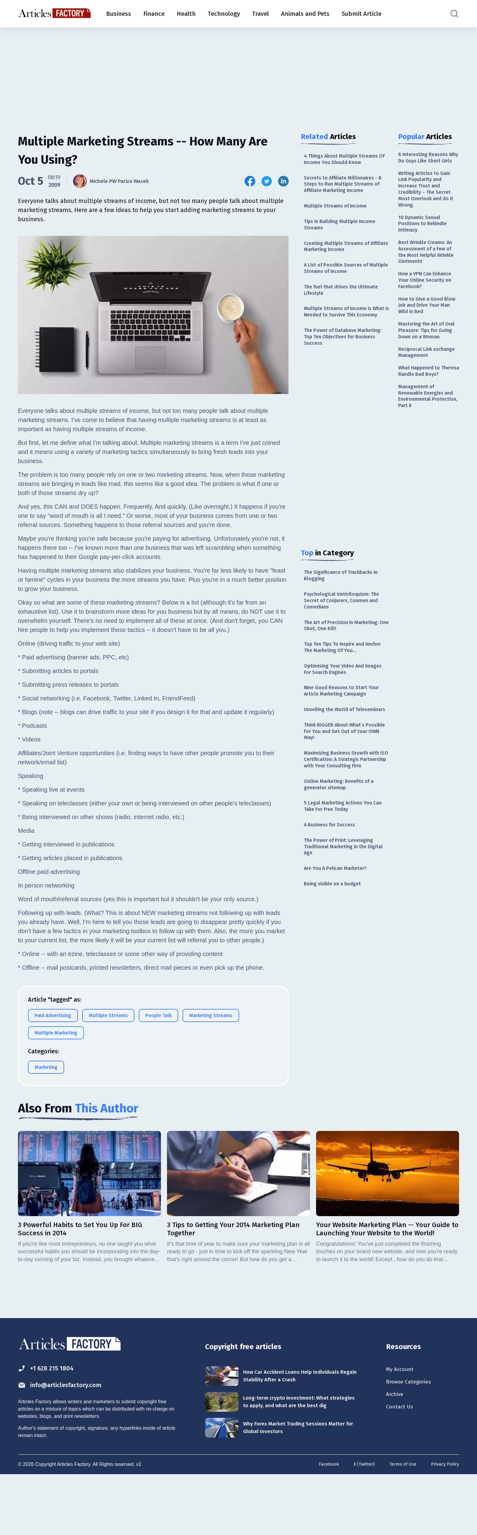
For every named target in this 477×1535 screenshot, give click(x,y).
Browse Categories (411, 1438)
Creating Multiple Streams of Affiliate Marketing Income (339, 253)
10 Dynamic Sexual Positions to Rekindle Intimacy (424, 238)
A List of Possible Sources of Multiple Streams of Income (339, 277)
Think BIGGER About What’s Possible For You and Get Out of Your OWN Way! (343, 772)
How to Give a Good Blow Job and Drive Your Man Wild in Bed (428, 327)
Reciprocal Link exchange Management (427, 386)
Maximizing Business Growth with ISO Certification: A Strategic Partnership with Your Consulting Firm (345, 807)
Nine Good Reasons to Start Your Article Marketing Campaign (345, 722)
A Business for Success (333, 880)
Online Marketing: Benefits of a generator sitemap (342, 837)
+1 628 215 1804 (49, 1423)
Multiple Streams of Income (338, 210)
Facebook (321, 1525)
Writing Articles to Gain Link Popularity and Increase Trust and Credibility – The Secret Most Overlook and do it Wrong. (427, 200)
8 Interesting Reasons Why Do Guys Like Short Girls (427, 162)
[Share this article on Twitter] (266, 181)
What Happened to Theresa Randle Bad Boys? (423, 409)
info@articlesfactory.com (66, 1441)
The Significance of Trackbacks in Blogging (345, 598)
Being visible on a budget (335, 943)
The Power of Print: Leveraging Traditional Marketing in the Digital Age (342, 903)
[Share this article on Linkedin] (283, 181)
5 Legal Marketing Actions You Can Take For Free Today (341, 860)
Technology (224, 13)
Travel (260, 13)
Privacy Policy (443, 1525)
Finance (154, 13)
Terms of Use (399, 1525)
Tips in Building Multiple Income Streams (344, 230)
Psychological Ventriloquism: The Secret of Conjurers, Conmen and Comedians (345, 625)
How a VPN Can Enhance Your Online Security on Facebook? (428, 300)
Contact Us (401, 1464)
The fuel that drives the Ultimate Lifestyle (345, 300)
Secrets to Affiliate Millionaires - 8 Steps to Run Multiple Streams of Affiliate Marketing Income (344, 186)
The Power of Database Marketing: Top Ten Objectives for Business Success (346, 357)
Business (118, 13)
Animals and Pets (305, 13)
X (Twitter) (358, 1525)
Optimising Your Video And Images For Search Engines (337, 699)
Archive (396, 1451)
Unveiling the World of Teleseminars (332, 745)
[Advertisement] (238, 74)
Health (186, 13)
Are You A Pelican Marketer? (338, 927)
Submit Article (361, 13)
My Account (401, 1424)
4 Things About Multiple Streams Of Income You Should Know (344, 160)
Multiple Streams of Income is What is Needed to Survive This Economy (343, 326)
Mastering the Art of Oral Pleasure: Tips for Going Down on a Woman (426, 359)
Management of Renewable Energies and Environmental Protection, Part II (428, 441)
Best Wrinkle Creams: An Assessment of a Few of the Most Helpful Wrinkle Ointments (428, 269)
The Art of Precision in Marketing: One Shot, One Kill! (345, 652)
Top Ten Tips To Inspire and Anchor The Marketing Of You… (342, 675)
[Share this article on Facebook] (250, 181)
